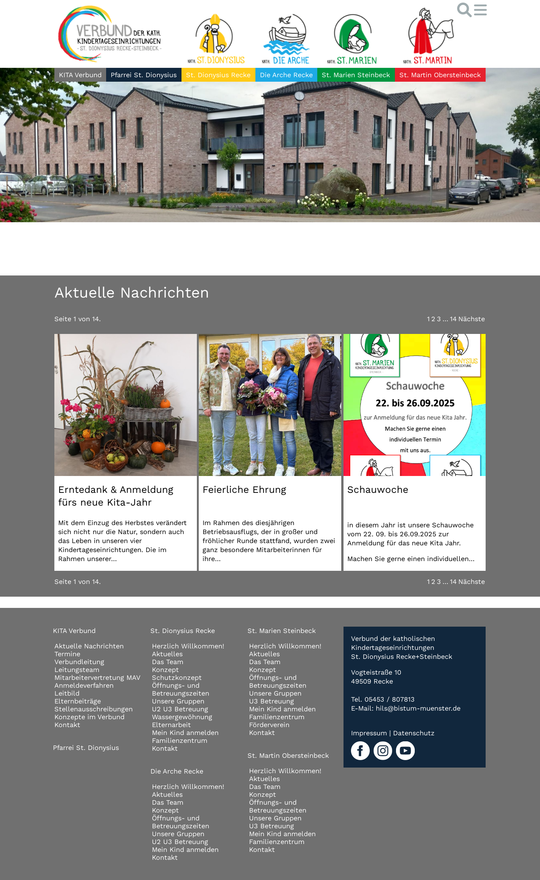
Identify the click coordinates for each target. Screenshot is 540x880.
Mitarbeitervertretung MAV (97, 677)
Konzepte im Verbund (89, 717)
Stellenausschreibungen (93, 709)
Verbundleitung (79, 662)
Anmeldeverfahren (84, 685)
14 (453, 319)
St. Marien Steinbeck (356, 75)
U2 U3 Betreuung (180, 709)
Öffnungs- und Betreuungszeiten (180, 689)
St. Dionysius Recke (218, 75)
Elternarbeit (171, 725)
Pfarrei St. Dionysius (144, 75)
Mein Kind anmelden (185, 732)
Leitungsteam (76, 669)
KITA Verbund (80, 75)
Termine (67, 654)
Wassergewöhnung (182, 717)
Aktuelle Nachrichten (89, 646)
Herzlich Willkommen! (188, 646)
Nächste (471, 319)
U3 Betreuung (271, 701)
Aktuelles (167, 654)
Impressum (369, 733)
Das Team (167, 662)
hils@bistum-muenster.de (418, 708)
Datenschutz (414, 733)
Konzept (165, 669)
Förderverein (269, 725)
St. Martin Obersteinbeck (440, 75)
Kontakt (67, 725)
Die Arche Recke (286, 75)
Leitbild (67, 693)
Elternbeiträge (77, 701)
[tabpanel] (270, 145)
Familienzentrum (179, 740)
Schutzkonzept (177, 677)
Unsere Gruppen (178, 701)
